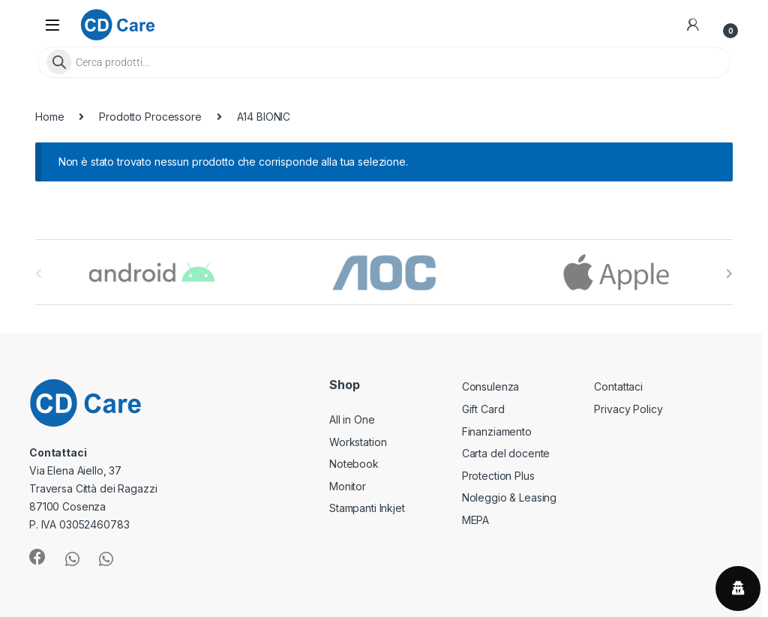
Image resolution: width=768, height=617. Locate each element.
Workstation (357, 442)
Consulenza (491, 386)
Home (49, 116)
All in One (352, 419)
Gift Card (483, 409)
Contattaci (618, 386)
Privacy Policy (628, 409)
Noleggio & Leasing (509, 497)
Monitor (347, 486)
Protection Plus (498, 475)
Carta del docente (506, 453)
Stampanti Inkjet (367, 508)
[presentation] (729, 273)
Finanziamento (497, 431)
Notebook (354, 463)
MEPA (475, 520)
